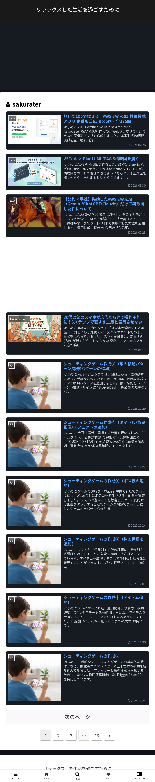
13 (96, 735)
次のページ (77, 716)
